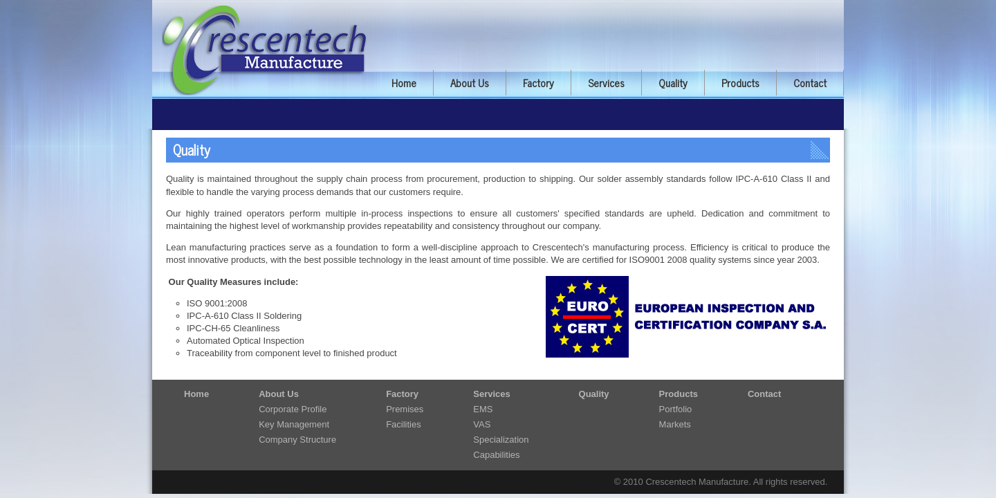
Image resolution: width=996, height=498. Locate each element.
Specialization (500, 439)
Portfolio (675, 409)
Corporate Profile (292, 409)
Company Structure (297, 439)
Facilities (403, 424)
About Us (469, 82)
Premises (404, 409)
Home (403, 82)
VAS (481, 424)
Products (740, 82)
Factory (538, 82)
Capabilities (496, 455)
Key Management (294, 424)
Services (606, 82)
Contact (810, 82)
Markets (675, 424)
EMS (482, 409)
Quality (673, 82)
